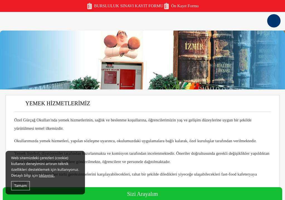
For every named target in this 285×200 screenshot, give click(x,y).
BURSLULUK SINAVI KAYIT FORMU (125, 6)
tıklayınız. (47, 175)
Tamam (20, 185)
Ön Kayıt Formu (181, 6)
